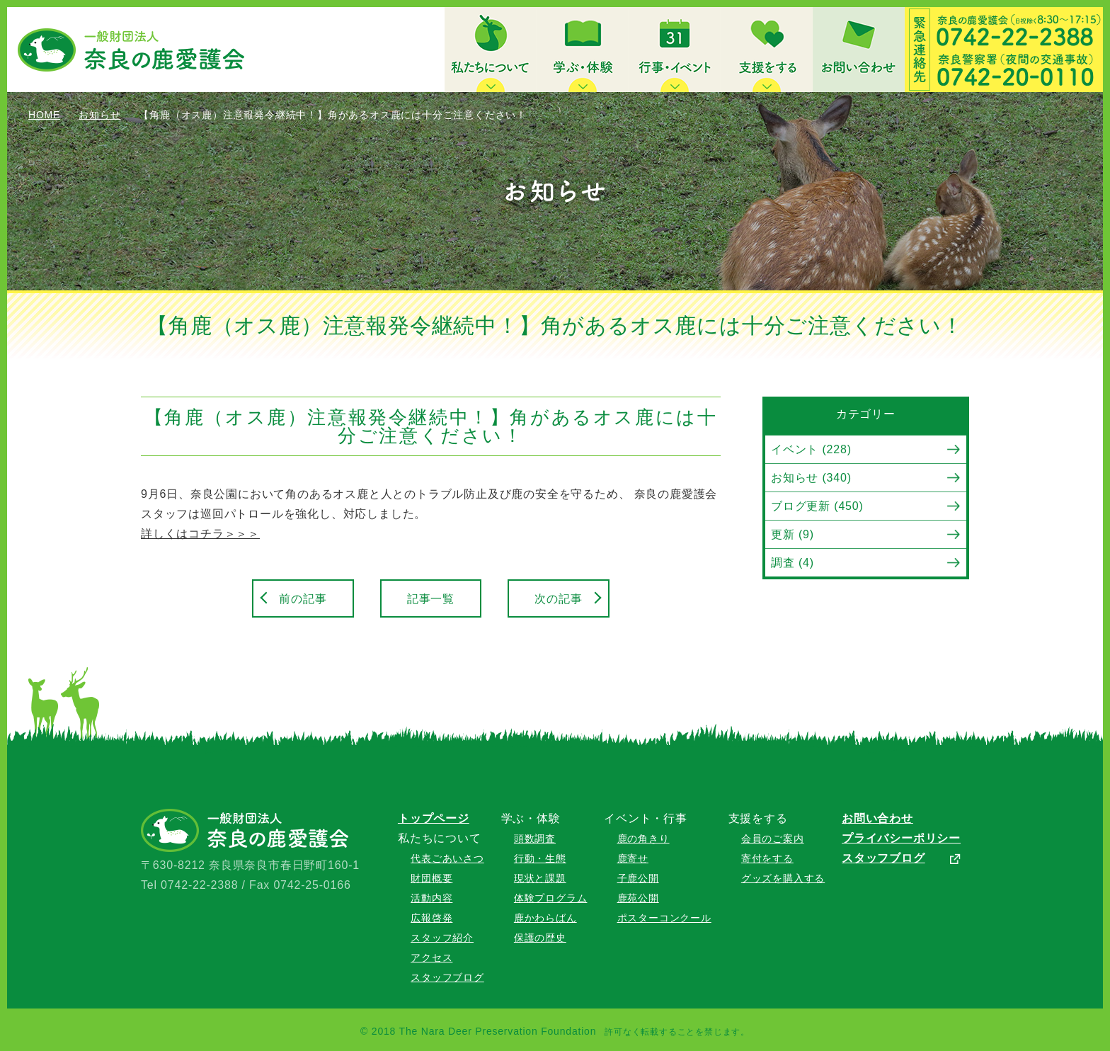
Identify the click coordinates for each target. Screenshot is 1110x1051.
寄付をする (767, 858)
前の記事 (302, 599)
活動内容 (431, 898)
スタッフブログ (447, 977)
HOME (44, 114)
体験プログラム (551, 898)
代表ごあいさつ (447, 858)
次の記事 (558, 599)
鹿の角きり (643, 838)
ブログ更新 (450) (817, 506)
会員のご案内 (772, 838)
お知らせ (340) (811, 478)
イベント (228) (811, 449)
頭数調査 (535, 838)
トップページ (433, 818)
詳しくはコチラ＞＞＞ (200, 534)
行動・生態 (540, 858)
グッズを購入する (783, 878)
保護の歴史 (540, 937)
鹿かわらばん (545, 918)
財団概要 (431, 878)
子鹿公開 (638, 878)
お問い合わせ (877, 818)
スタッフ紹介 (442, 937)
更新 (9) (792, 534)
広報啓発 (431, 918)
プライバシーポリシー (901, 838)
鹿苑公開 (638, 898)
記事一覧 (430, 599)
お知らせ (99, 114)
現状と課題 (540, 878)
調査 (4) (792, 563)
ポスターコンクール (664, 918)
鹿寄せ (632, 858)
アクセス (431, 957)
